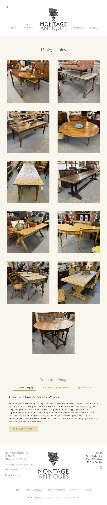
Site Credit (74, 497)
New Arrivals (29, 26)
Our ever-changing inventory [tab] (56, 387)
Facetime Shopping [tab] (24, 387)
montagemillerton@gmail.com (19, 464)
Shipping (74, 490)
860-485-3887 (12, 469)
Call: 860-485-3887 (23, 428)
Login (87, 490)
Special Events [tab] (85, 387)
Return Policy (56, 490)
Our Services (78, 27)
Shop (13, 27)
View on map (12, 474)
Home (53, 19)
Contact (94, 27)
